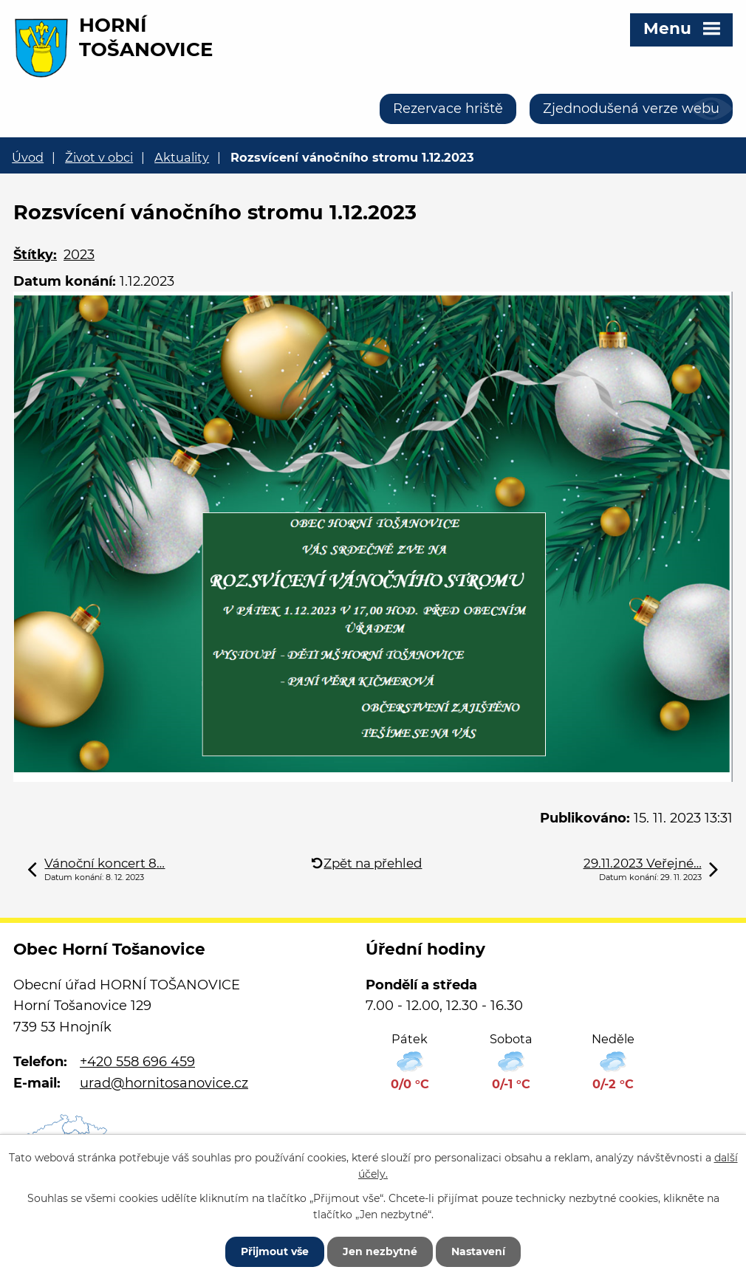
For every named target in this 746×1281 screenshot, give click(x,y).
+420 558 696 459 (137, 1062)
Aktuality (181, 157)
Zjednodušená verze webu (631, 108)
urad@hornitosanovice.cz (164, 1083)
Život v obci (99, 157)
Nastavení (478, 1251)
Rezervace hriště (448, 108)
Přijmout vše (275, 1251)
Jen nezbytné (380, 1251)
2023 (79, 255)
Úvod (28, 157)
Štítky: (35, 255)
